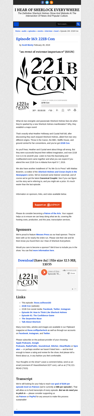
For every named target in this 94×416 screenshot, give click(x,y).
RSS (51, 2)
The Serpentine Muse (32, 318)
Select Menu (16, 24)
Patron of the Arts (52, 213)
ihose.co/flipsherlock (37, 330)
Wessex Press (42, 234)
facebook (42, 2)
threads (47, 2)
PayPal (32, 396)
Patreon (22, 396)
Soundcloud (44, 346)
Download (26, 260)
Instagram (65, 309)
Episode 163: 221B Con (35, 39)
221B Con (65, 143)
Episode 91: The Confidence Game (38, 315)
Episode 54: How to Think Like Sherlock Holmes (44, 312)
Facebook (47, 309)
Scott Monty (28, 45)
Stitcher (54, 346)
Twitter (56, 309)
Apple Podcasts (23, 343)
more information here (43, 250)
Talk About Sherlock (31, 322)
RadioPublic (31, 346)
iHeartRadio (65, 346)
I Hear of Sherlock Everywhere (47, 10)
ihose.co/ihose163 (42, 303)
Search (78, 24)
